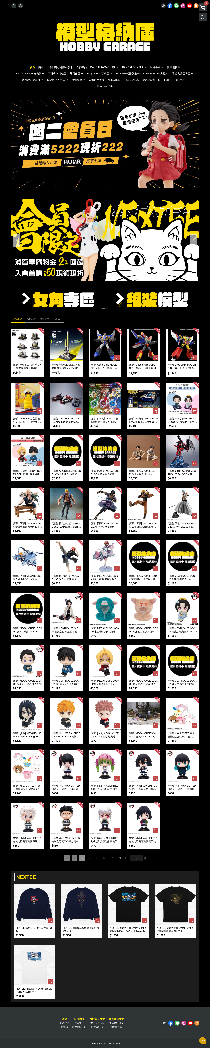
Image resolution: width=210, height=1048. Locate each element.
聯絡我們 (64, 1023)
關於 (64, 1019)
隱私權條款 (116, 1027)
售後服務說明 (97, 1027)
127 (105, 858)
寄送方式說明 (97, 1023)
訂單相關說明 (79, 1027)
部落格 (64, 1027)
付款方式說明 (97, 1019)
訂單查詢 (79, 1023)
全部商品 (79, 1019)
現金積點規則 (116, 1023)
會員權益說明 (116, 1019)
